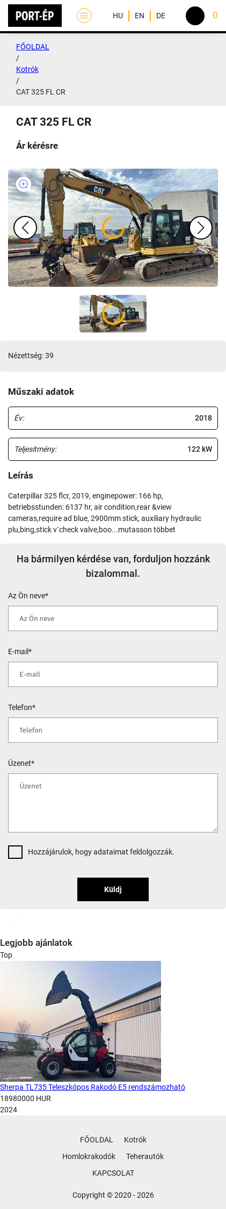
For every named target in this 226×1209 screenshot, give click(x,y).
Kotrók (27, 69)
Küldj (113, 889)
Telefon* (21, 707)
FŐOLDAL (32, 46)
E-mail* (20, 651)
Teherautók (145, 1156)
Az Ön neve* (28, 595)
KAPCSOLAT (113, 1173)
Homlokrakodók (88, 1156)
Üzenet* (21, 763)
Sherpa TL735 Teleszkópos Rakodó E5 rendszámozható (92, 1087)
